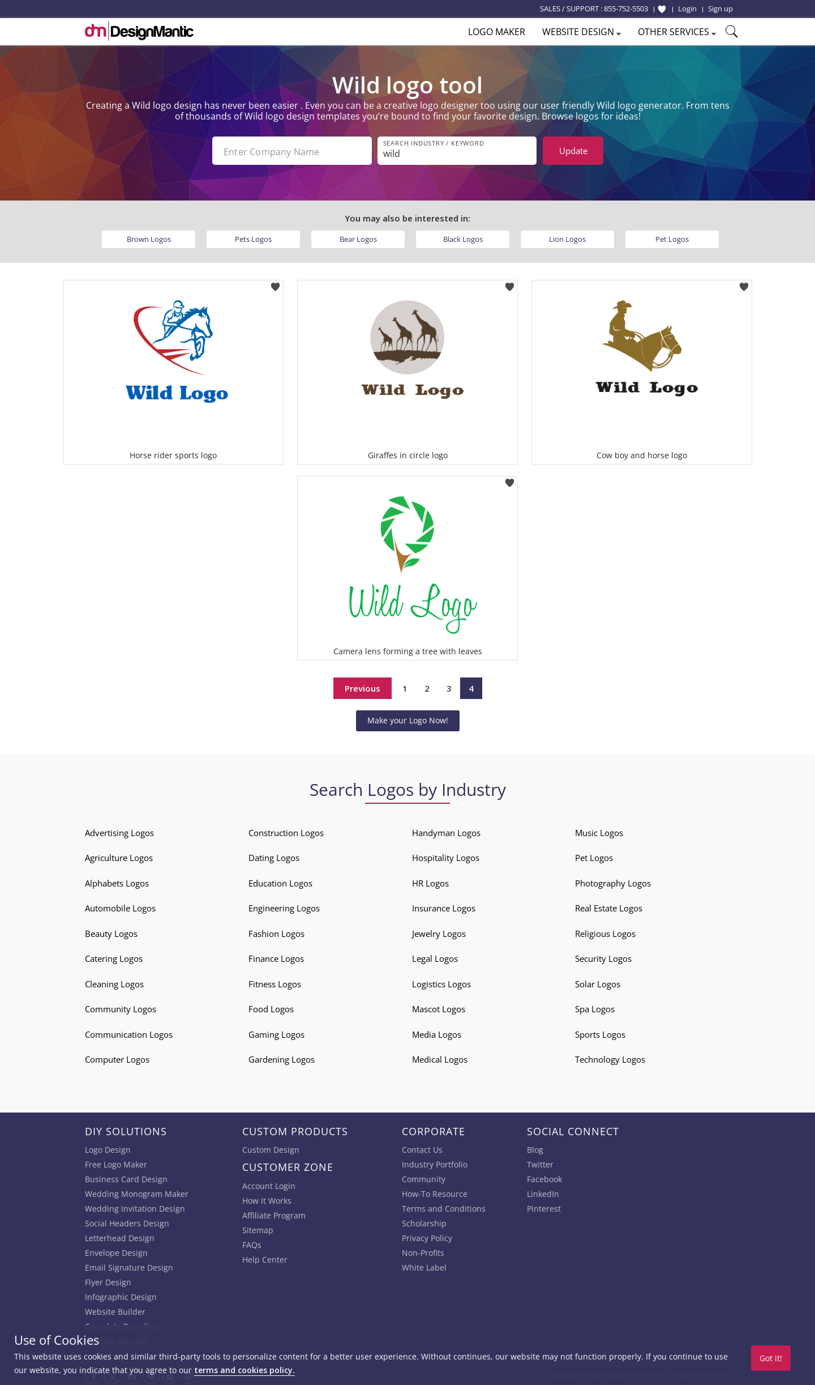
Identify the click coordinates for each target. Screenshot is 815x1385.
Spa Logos (595, 1006)
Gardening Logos (281, 1057)
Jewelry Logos (439, 931)
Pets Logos (253, 237)
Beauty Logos (111, 931)
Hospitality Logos (445, 855)
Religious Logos (605, 931)
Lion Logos (567, 237)
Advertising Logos (119, 830)
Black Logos (463, 237)
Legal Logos (435, 956)
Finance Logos (276, 956)
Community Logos (120, 1006)
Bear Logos (358, 237)
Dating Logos (273, 855)
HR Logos (430, 881)
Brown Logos (149, 237)
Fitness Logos (274, 981)
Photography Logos (613, 881)
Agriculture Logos (119, 855)
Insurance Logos (443, 905)
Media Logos (436, 1032)
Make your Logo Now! (407, 718)
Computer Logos (117, 1057)
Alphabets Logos (117, 881)
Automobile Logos (120, 905)
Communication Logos (129, 1032)
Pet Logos (672, 237)
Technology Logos (610, 1057)
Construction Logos (286, 830)
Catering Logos (114, 956)
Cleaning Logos (114, 981)
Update (573, 150)
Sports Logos (600, 1032)
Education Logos (280, 881)
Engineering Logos (284, 905)
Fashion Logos (276, 931)
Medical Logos (439, 1057)
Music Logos (599, 830)
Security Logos (603, 956)
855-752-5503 (626, 8)
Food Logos (271, 1006)
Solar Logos (597, 981)
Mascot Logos (438, 1006)
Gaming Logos (276, 1032)
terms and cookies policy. (244, 1370)
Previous (362, 686)
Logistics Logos (441, 981)
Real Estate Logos (608, 905)
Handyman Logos (446, 830)
